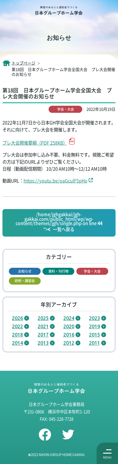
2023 (94, 318)
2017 (43, 334)
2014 (17, 343)
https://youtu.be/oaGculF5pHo (55, 180)
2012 (68, 343)
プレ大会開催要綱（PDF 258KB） (34, 142)
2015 (94, 334)
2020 (68, 326)
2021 (43, 326)
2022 (17, 326)
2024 (68, 318)
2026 (17, 318)
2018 (17, 334)
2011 (94, 343)
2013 (43, 343)
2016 (68, 334)
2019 (94, 326)
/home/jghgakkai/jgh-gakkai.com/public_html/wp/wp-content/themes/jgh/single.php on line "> (59, 222)
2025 (43, 318)
